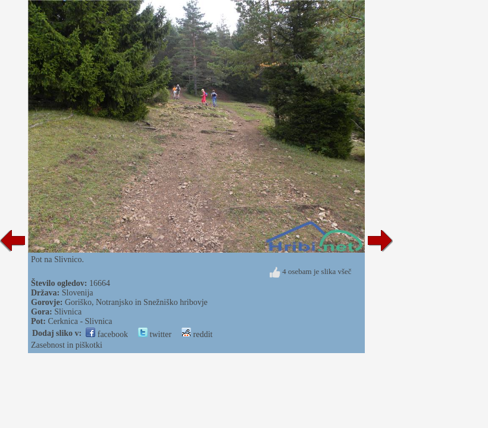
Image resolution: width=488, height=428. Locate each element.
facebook (107, 334)
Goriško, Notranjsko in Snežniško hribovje (136, 302)
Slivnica (68, 311)
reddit (197, 334)
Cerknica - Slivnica (80, 321)
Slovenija (77, 292)
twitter (154, 334)
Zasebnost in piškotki (66, 345)
